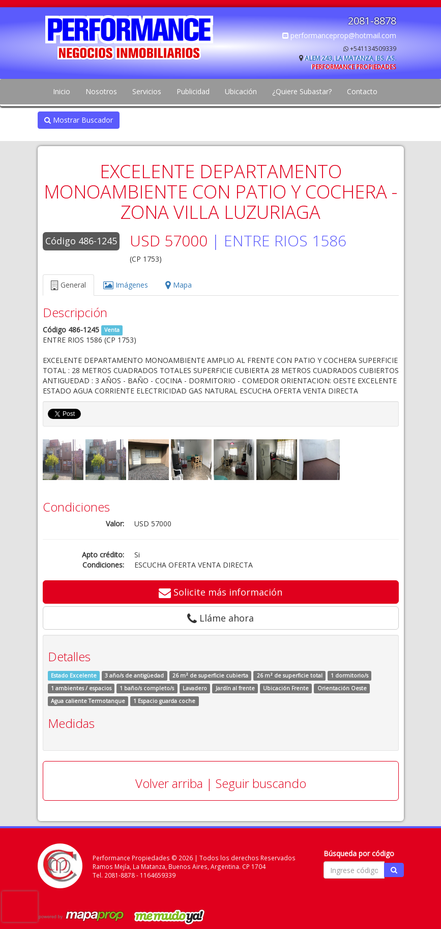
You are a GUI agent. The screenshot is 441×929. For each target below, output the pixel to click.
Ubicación (241, 91)
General (68, 285)
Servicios (146, 91)
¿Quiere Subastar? (302, 91)
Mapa (178, 285)
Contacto (362, 91)
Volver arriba (169, 783)
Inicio (61, 91)
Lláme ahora (220, 618)
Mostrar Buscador (78, 120)
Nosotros (101, 91)
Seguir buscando (261, 783)
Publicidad (193, 91)
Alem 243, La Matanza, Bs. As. (350, 58)
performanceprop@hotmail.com (339, 35)
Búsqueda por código (359, 853)
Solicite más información (220, 592)
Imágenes (125, 285)
